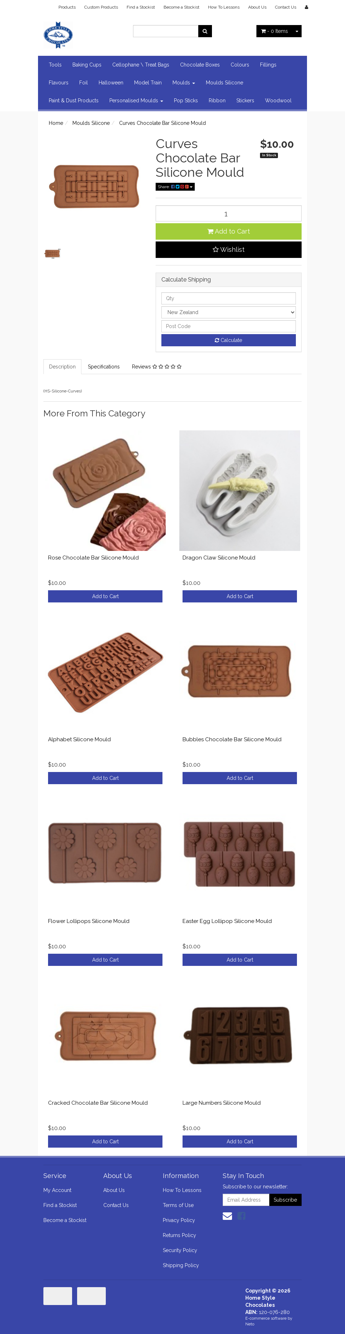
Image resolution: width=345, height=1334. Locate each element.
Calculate (228, 340)
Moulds (183, 82)
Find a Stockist (141, 7)
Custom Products (101, 7)
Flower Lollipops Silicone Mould (88, 921)
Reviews (156, 367)
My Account (57, 1190)
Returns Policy (179, 1235)
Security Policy (180, 1250)
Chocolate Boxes (200, 65)
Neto (249, 1324)
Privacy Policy (179, 1220)
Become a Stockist (181, 7)
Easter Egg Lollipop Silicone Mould (227, 921)
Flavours (58, 82)
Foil (83, 82)
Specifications (104, 367)
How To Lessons (224, 7)
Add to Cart (228, 231)
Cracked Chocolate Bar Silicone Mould (98, 1103)
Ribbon (217, 100)
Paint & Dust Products (74, 100)
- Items (274, 31)
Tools (55, 65)
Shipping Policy (181, 1265)
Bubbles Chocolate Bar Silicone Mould (232, 739)
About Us (257, 7)
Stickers (245, 100)
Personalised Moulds (136, 100)
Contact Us (285, 7)
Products (67, 7)
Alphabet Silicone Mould (79, 739)
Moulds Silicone (224, 82)
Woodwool (278, 100)
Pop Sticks (186, 100)
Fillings (268, 65)
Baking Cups (86, 65)
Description (62, 367)
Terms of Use (178, 1205)
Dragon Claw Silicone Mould (219, 557)
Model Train (148, 82)
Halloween (111, 82)
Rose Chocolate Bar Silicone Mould (93, 557)
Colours (240, 65)
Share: (175, 186)
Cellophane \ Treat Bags (140, 65)
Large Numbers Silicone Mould (222, 1103)
